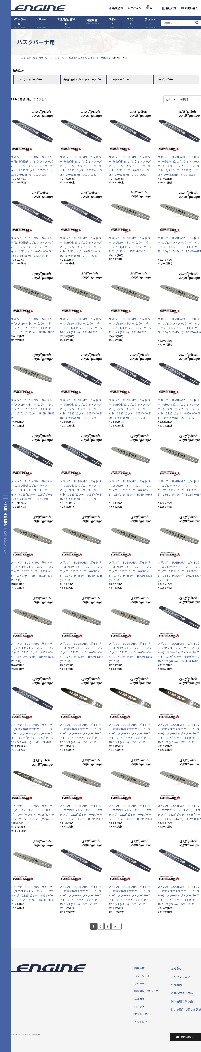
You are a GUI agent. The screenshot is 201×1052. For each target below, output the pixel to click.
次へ (116, 926)
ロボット (112, 23)
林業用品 (91, 23)
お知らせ (176, 968)
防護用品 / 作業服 (66, 23)
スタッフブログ (180, 977)
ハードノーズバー (119, 79)
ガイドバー (60, 57)
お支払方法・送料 (182, 993)
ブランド (130, 23)
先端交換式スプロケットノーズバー (82, 79)
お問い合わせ (191, 8)
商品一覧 (31, 57)
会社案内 (169, 8)
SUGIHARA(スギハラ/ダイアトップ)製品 (88, 57)
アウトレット (142, 1022)
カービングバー (165, 79)
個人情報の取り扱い (183, 1001)
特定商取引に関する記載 (186, 1009)
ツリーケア (41, 23)
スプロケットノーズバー (29, 79)
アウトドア (150, 23)
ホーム (20, 57)
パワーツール (19, 23)
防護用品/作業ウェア (146, 991)
